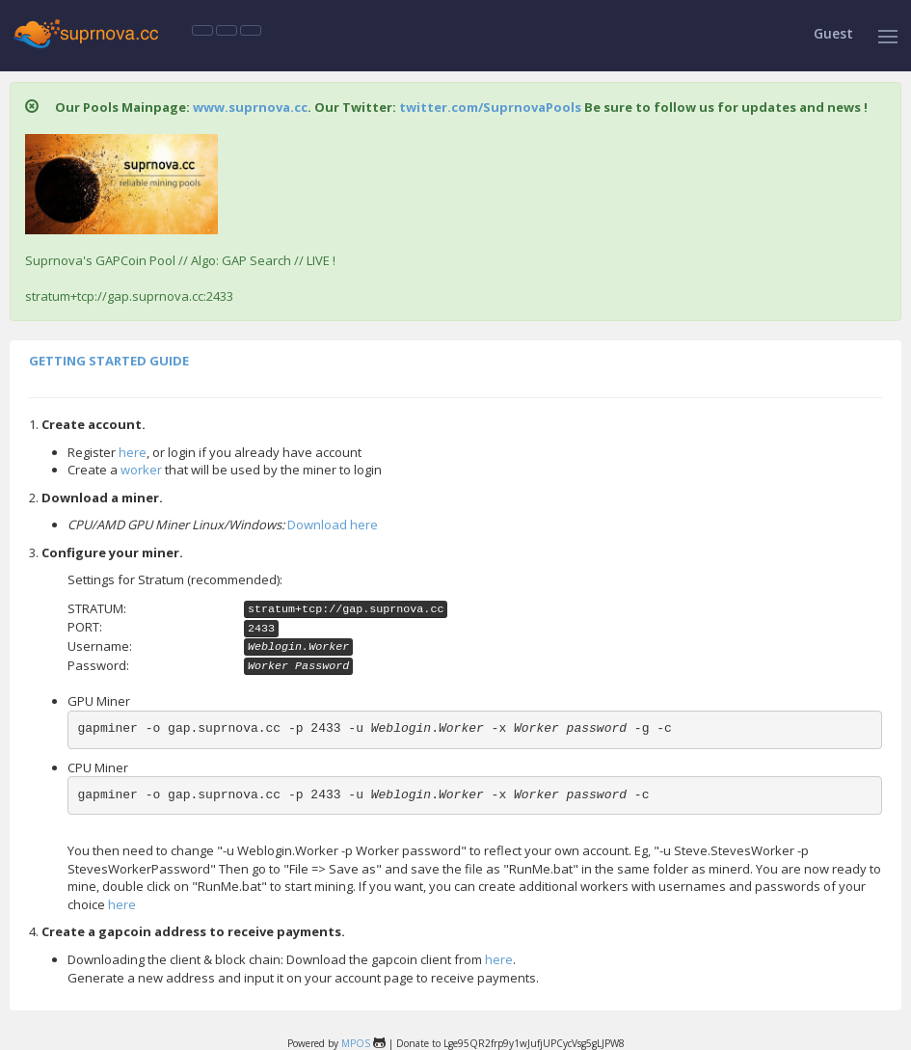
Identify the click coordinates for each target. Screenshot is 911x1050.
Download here (332, 524)
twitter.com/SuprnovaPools (490, 107)
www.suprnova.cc (250, 107)
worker (141, 469)
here (133, 452)
